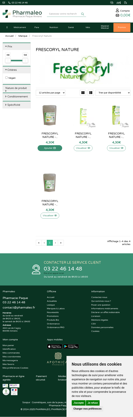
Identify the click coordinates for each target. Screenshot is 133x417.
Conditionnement (17, 96)
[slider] (8, 60)
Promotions (53, 316)
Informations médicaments (104, 308)
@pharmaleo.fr (19, 308)
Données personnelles (102, 327)
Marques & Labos (56, 308)
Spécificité (13, 105)
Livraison (95, 316)
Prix (9, 46)
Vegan (10, 78)
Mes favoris (8, 364)
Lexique (51, 305)
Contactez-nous (99, 297)
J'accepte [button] (78, 402)
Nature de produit (16, 88)
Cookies (95, 331)
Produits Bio (53, 320)
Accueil (9, 35)
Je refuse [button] (93, 402)
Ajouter (50, 148)
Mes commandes (11, 353)
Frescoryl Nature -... (50, 135)
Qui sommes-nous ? (101, 301)
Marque (22, 35)
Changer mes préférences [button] (87, 408)
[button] (7, 27)
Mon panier (8, 345)
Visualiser (83, 148)
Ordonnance (53, 324)
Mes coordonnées (12, 356)
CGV (93, 324)
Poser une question (100, 305)
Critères (12, 69)
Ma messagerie (10, 360)
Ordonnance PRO (55, 327)
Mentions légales (99, 320)
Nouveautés (53, 312)
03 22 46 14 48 (63, 269)
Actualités (52, 301)
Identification (9, 349)
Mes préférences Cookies (15, 368)
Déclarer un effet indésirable (105, 312)
